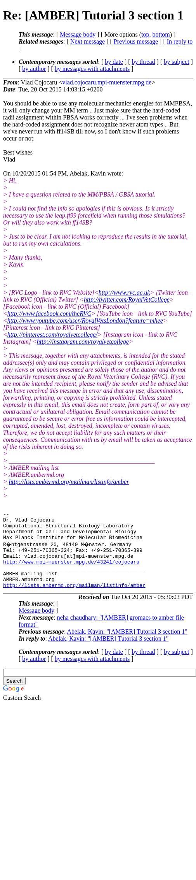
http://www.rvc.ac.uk (124, 292)
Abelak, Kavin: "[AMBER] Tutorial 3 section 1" (127, 645)
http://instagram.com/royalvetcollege (83, 341)
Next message (87, 41)
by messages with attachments (92, 68)
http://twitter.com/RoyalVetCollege (127, 299)
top (145, 34)
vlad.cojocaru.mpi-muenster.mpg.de (106, 82)
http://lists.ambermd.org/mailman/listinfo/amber (69, 481)
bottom (161, 34)
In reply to (180, 41)
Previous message (136, 41)
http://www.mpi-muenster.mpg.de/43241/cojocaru (71, 570)
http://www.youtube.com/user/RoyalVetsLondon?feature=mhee (85, 320)
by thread (143, 61)
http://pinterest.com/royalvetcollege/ (52, 334)
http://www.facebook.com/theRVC (49, 313)
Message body (77, 34)
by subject (176, 61)
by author (34, 68)
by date (114, 61)
